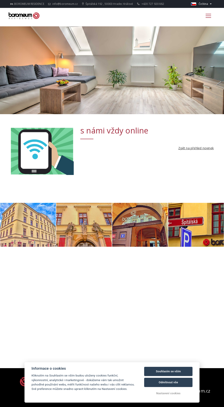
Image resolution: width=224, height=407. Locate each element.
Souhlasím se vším (168, 371)
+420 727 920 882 (150, 4)
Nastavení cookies (168, 393)
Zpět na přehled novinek (196, 148)
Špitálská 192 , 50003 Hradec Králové (107, 4)
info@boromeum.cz (63, 4)
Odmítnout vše (168, 382)
